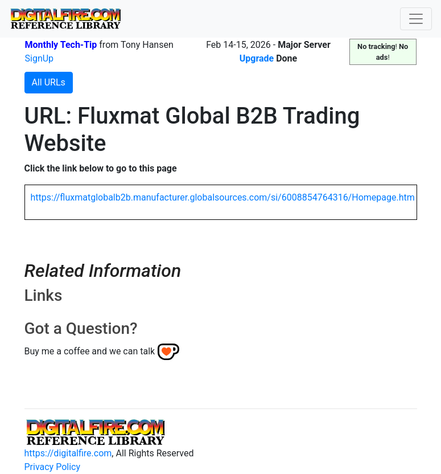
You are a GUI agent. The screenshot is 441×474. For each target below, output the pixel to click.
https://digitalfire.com (68, 453)
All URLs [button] (48, 82)
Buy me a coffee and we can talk (89, 351)
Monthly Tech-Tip (61, 44)
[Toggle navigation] (416, 18)
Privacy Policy (52, 466)
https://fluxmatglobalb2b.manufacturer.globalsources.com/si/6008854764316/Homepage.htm (223, 197)
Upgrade (257, 58)
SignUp (39, 58)
